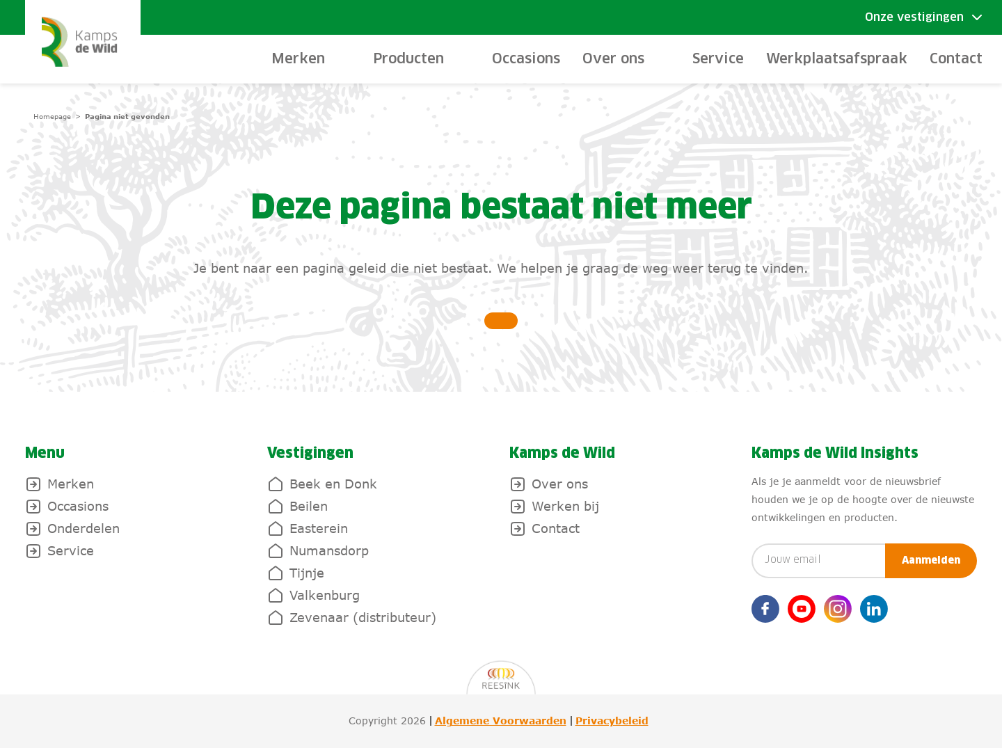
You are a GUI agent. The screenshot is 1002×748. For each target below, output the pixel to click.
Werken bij (565, 506)
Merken (70, 483)
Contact (956, 59)
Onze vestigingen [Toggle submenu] (914, 17)
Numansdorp (329, 550)
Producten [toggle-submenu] (408, 59)
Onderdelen (83, 528)
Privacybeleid (612, 721)
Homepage (52, 116)
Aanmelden (931, 561)
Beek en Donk (333, 483)
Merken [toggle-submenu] (298, 59)
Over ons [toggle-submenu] (613, 59)
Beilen (308, 506)
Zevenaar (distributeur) (362, 617)
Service (718, 59)
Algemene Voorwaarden (500, 721)
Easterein (318, 528)
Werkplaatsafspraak (836, 59)
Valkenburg (324, 595)
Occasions (526, 59)
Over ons (560, 483)
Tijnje (306, 572)
